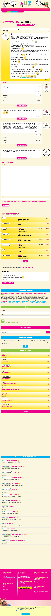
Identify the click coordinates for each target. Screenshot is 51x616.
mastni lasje (6, 378)
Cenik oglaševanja (25, 588)
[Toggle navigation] (3, 9)
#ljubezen (9, 29)
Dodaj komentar (22, 105)
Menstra (10, 523)
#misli (13, 29)
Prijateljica (16, 483)
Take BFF (5, 361)
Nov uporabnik (4, 322)
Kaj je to (16, 472)
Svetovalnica (10, 22)
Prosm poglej (6, 367)
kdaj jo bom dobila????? (19, 534)
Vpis (2, 320)
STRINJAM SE (25, 614)
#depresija (4, 29)
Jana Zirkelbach (6, 581)
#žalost (33, 29)
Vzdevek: (3, 310)
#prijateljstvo (17, 29)
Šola (4, 394)
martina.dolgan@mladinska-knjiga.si (25, 586)
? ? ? (25, 346)
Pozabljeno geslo (13, 322)
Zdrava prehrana (7, 406)
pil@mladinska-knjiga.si (11, 577)
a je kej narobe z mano (9, 383)
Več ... (25, 261)
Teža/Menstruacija (13, 529)
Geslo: (2, 314)
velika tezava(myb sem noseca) (11, 389)
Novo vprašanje (25, 25)
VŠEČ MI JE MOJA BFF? (13, 460)
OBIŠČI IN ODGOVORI (8, 282)
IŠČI (48, 332)
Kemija (4, 355)
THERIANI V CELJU (7, 400)
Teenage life (6, 372)
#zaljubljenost (28, 29)
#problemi (23, 29)
